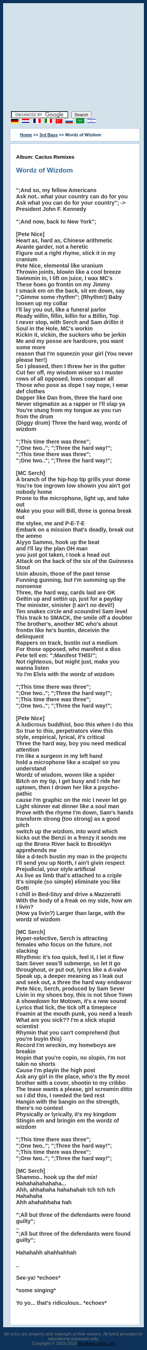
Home (26, 134)
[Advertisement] (74, 58)
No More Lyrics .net (96, 1343)
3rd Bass (49, 134)
